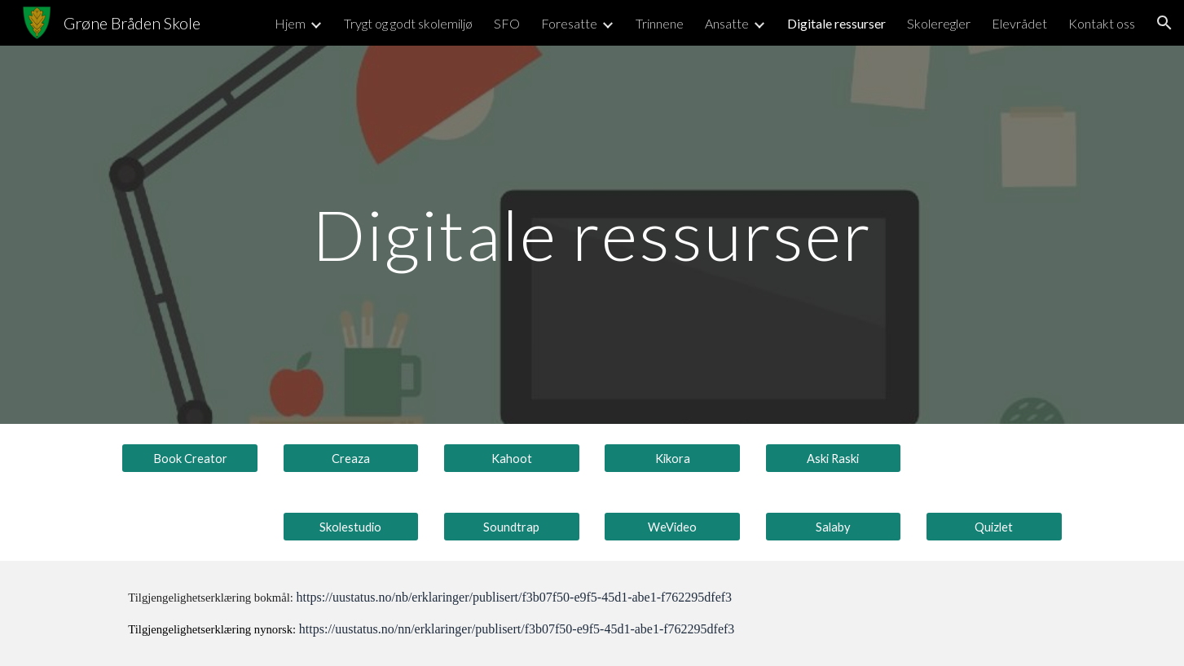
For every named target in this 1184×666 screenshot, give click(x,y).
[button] (1164, 22)
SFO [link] (507, 23)
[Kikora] (672, 458)
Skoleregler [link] (939, 23)
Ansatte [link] (727, 23)
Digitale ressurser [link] (836, 23)
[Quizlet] (994, 526)
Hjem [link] (290, 23)
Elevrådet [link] (1019, 23)
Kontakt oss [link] (1101, 23)
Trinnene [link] (660, 23)
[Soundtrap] (511, 526)
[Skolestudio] (351, 526)
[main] (592, 234)
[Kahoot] (511, 458)
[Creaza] (351, 458)
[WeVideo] (672, 526)
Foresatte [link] (569, 23)
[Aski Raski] (833, 458)
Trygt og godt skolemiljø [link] (408, 23)
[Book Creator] (189, 458)
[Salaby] (833, 526)
